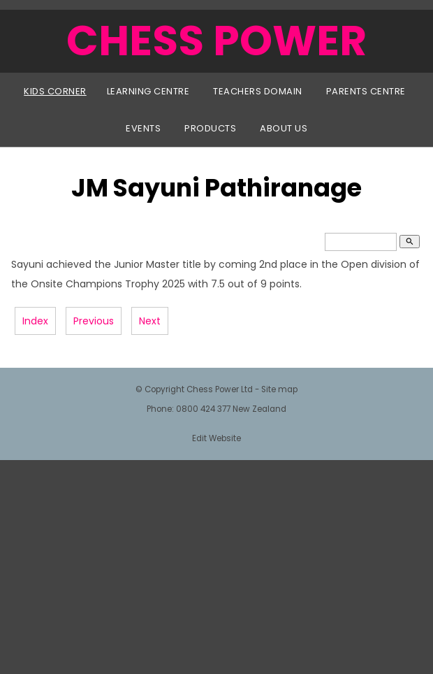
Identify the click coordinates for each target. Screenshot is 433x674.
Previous (93, 321)
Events (143, 128)
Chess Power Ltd (219, 389)
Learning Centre (148, 91)
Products (210, 128)
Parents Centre (366, 91)
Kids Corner (55, 91)
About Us (283, 128)
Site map (279, 389)
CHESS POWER (216, 40)
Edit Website (216, 438)
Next (150, 321)
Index (35, 321)
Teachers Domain (257, 91)
